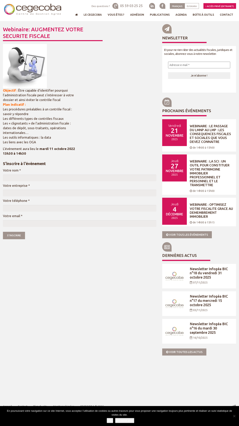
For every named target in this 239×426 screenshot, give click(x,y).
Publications (160, 14)
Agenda (181, 14)
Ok (110, 420)
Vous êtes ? (116, 14)
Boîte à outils (203, 14)
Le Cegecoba (93, 14)
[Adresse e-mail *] (199, 65)
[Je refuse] (234, 416)
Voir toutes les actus (184, 352)
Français (177, 6)
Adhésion (137, 14)
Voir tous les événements (187, 234)
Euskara (192, 6)
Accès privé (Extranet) (220, 6)
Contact (226, 14)
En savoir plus (125, 420)
